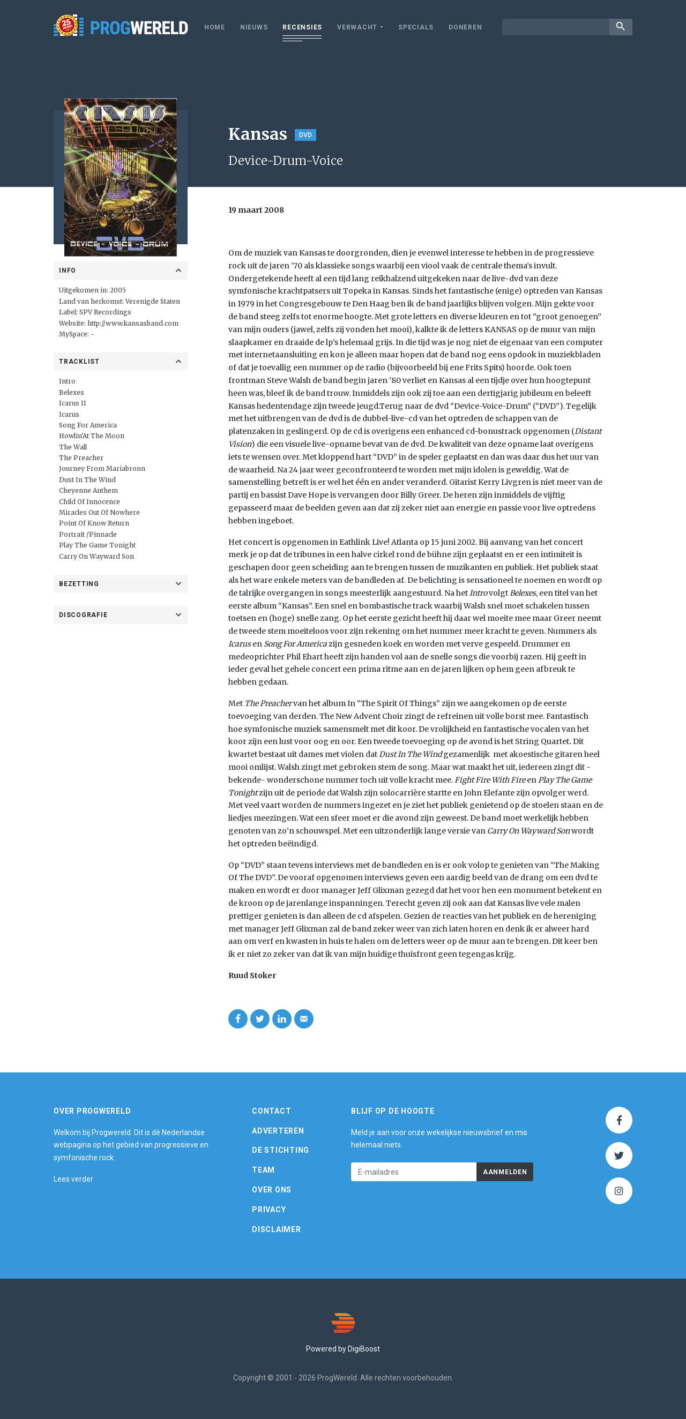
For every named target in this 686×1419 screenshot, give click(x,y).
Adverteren (278, 1131)
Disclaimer (276, 1229)
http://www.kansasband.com (132, 323)
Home (214, 27)
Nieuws (254, 27)
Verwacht (357, 27)
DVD (305, 135)
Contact (271, 1111)
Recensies (302, 27)
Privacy (269, 1209)
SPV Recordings (105, 312)
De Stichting (280, 1150)
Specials (416, 27)
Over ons (272, 1189)
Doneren (465, 27)
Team (263, 1170)
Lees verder (73, 1179)
